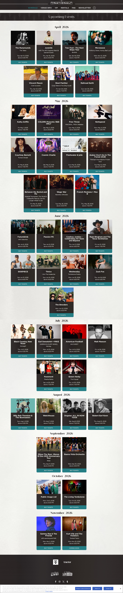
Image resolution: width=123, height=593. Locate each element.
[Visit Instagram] (60, 582)
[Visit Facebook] (56, 582)
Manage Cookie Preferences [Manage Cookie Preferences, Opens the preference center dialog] (83, 588)
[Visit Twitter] (63, 582)
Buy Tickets (22, 62)
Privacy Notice (49, 591)
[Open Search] (94, 9)
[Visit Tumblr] (67, 582)
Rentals (65, 10)
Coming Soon (74, 548)
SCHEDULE (33, 10)
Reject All (97, 588)
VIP (56, 10)
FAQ (73, 10)
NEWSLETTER (85, 10)
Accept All (108, 588)
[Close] (120, 588)
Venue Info (46, 10)
